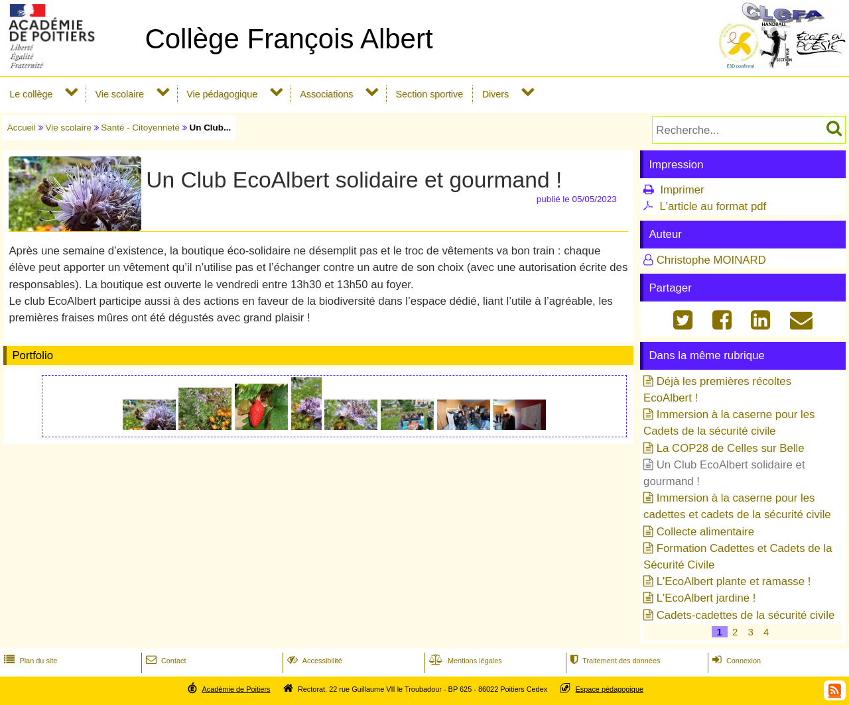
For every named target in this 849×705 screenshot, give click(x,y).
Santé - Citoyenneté (140, 128)
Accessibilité (313, 661)
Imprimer (682, 190)
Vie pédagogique (221, 94)
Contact (164, 661)
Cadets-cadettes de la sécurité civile (746, 615)
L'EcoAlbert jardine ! (706, 598)
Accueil (21, 128)
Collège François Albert (288, 38)
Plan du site (29, 661)
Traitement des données (614, 661)
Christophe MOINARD (711, 260)
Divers (495, 94)
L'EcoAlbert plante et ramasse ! (734, 581)
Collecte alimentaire (705, 531)
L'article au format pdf (712, 206)
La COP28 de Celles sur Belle (731, 448)
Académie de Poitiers (236, 689)
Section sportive (430, 94)
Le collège (30, 94)
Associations (326, 94)
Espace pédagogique (610, 689)
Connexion (735, 661)
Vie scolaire (120, 94)
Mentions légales (464, 661)
